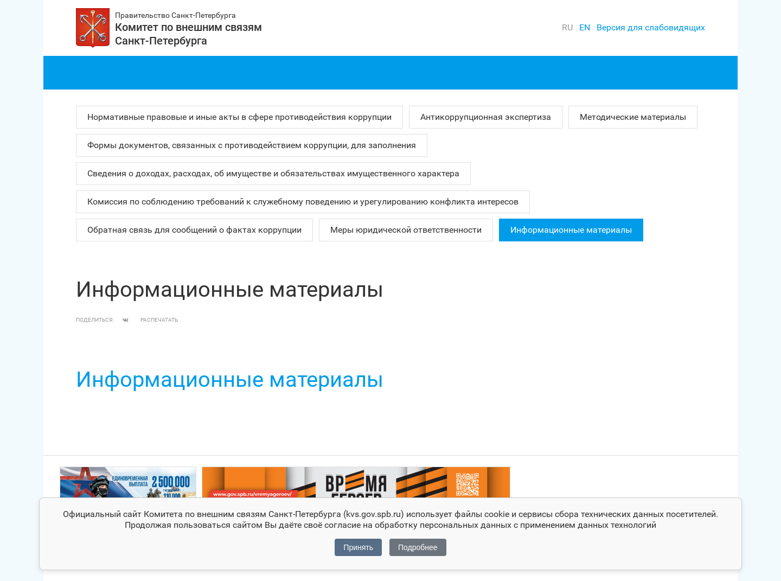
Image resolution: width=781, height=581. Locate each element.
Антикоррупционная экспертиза (485, 117)
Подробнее (418, 547)
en (584, 27)
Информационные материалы (571, 230)
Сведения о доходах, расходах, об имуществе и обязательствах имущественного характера (273, 173)
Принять (358, 547)
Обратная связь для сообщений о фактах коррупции (194, 230)
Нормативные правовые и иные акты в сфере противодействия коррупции (239, 117)
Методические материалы (633, 117)
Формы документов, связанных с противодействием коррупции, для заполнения (251, 145)
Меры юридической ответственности (406, 230)
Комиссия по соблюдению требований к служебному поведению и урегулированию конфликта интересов (302, 201)
